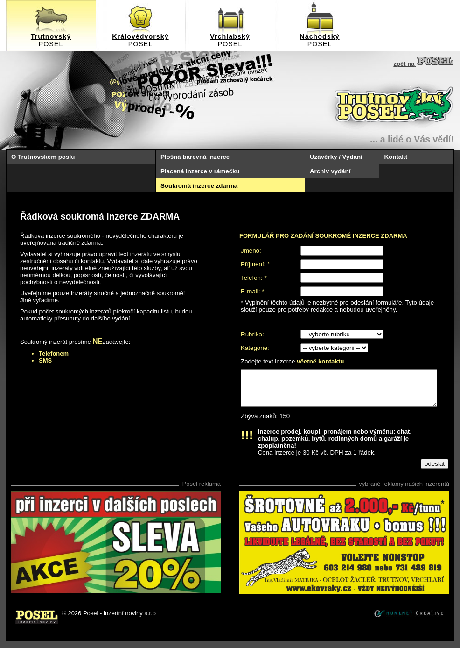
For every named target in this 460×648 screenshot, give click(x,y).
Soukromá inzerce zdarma (198, 185)
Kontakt (395, 156)
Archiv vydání (330, 171)
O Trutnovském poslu (43, 156)
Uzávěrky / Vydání (336, 156)
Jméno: (251, 250)
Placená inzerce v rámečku (200, 171)
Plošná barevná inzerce (195, 156)
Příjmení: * (255, 264)
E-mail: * (252, 291)
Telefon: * (254, 277)
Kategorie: (255, 347)
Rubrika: (252, 334)
